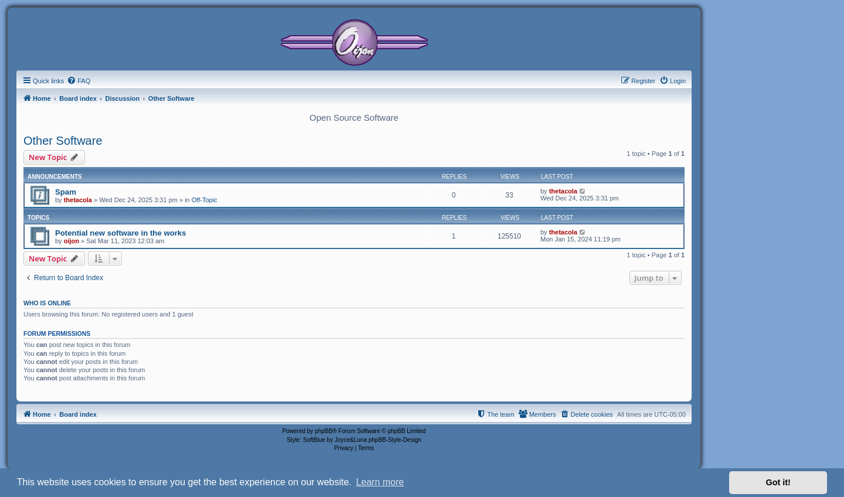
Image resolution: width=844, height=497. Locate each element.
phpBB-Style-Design (395, 440)
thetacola (78, 199)
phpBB (323, 431)
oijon (71, 240)
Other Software (63, 140)
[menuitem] (78, 81)
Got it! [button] (778, 482)
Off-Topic (204, 199)
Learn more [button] (380, 482)
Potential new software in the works (120, 233)
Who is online (47, 303)
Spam (65, 192)
